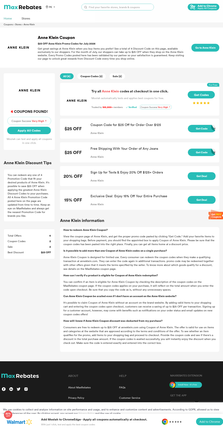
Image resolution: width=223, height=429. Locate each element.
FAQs (122, 387)
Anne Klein (29, 24)
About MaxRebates (79, 387)
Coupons (8, 24)
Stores (18, 24)
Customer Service (129, 397)
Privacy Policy (76, 397)
